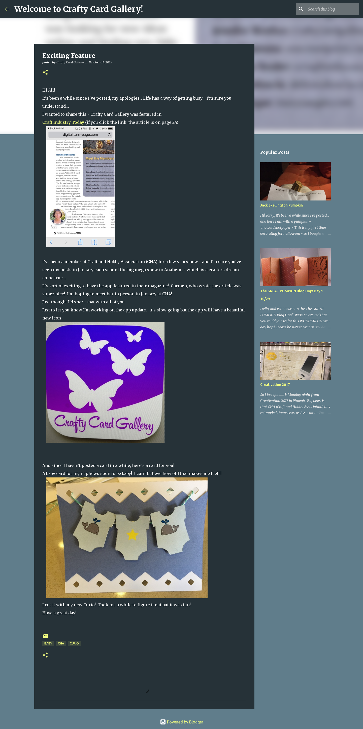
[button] (45, 72)
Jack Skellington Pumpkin (281, 205)
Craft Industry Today (63, 122)
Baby (48, 643)
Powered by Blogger (181, 722)
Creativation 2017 (275, 385)
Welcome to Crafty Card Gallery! (78, 9)
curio (74, 643)
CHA (61, 643)
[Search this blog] (332, 9)
